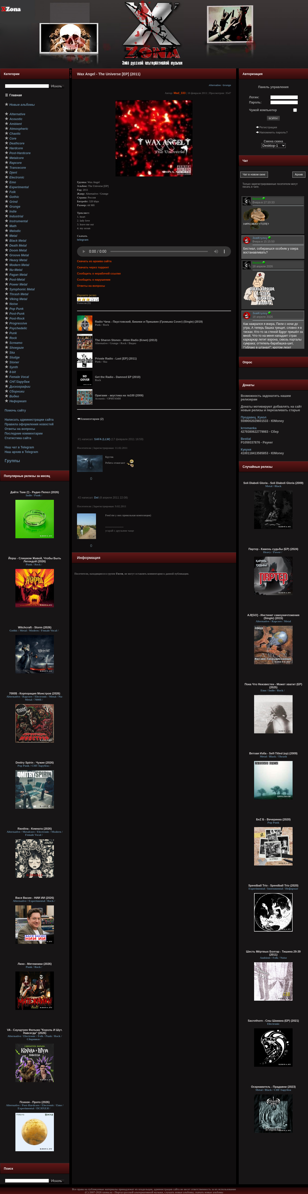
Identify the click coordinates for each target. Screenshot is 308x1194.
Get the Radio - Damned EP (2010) (117, 376)
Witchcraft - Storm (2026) (34, 627)
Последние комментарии (24, 433)
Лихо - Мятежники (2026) (35, 963)
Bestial (246, 439)
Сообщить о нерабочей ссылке (99, 273)
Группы (12, 461)
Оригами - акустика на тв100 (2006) (119, 395)
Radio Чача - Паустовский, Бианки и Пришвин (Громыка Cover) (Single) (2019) (149, 321)
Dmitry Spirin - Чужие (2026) (35, 762)
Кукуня (246, 449)
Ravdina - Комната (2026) (34, 828)
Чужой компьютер (263, 110)
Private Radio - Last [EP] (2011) (116, 358)
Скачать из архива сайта (94, 261)
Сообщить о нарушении (93, 279)
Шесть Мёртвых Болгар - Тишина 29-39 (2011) (273, 953)
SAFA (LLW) (102, 439)
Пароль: (255, 102)
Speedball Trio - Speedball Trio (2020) (273, 885)
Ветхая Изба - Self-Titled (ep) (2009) (273, 753)
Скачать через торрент (93, 267)
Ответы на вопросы (20, 429)
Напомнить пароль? (273, 132)
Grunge (227, 85)
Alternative (215, 85)
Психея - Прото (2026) (35, 1102)
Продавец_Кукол (253, 417)
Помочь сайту (15, 410)
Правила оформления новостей (29, 424)
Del (96, 497)
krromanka (248, 428)
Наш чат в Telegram (19, 447)
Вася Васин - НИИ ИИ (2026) (34, 897)
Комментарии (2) (90, 418)
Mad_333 (179, 92)
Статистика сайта (18, 438)
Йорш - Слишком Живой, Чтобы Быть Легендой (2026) (34, 560)
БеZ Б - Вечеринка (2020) (273, 819)
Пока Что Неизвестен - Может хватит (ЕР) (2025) (273, 686)
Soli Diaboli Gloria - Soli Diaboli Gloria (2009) (273, 482)
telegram (82, 239)
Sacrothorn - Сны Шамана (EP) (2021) (273, 1020)
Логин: (254, 97)
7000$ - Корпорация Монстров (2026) (34, 693)
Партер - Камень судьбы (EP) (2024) (273, 549)
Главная (15, 95)
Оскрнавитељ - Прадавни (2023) (273, 1086)
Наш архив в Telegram (21, 452)
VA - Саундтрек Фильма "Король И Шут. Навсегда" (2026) (34, 1031)
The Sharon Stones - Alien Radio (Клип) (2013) (126, 340)
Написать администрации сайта (29, 419)
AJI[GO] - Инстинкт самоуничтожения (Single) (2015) (273, 617)
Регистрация (268, 127)
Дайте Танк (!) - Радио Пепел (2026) (34, 492)
